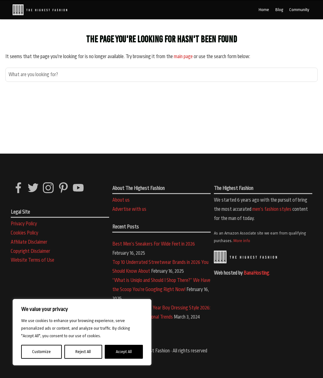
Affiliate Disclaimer (29, 242)
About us (121, 200)
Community (299, 9)
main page (183, 56)
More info (241, 240)
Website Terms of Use (32, 260)
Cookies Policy (24, 233)
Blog (279, 9)
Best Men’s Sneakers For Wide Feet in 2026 (153, 244)
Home (264, 9)
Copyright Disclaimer (30, 251)
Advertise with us (129, 209)
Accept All (124, 351)
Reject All (83, 351)
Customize (41, 351)
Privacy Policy (24, 224)
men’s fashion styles (271, 209)
